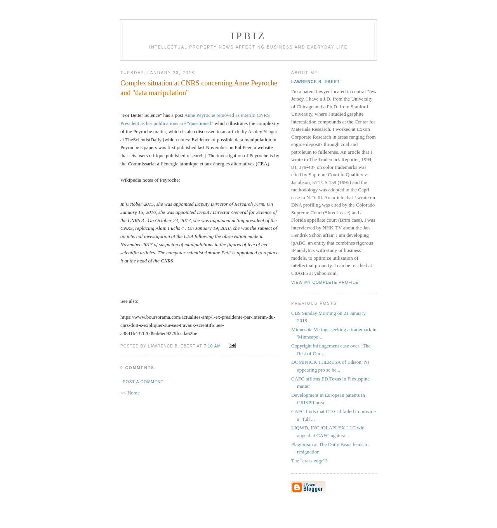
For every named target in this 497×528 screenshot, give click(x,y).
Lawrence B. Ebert (315, 82)
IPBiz (248, 36)
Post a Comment (143, 382)
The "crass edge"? (309, 461)
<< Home (130, 393)
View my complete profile (324, 282)
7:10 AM (212, 346)
